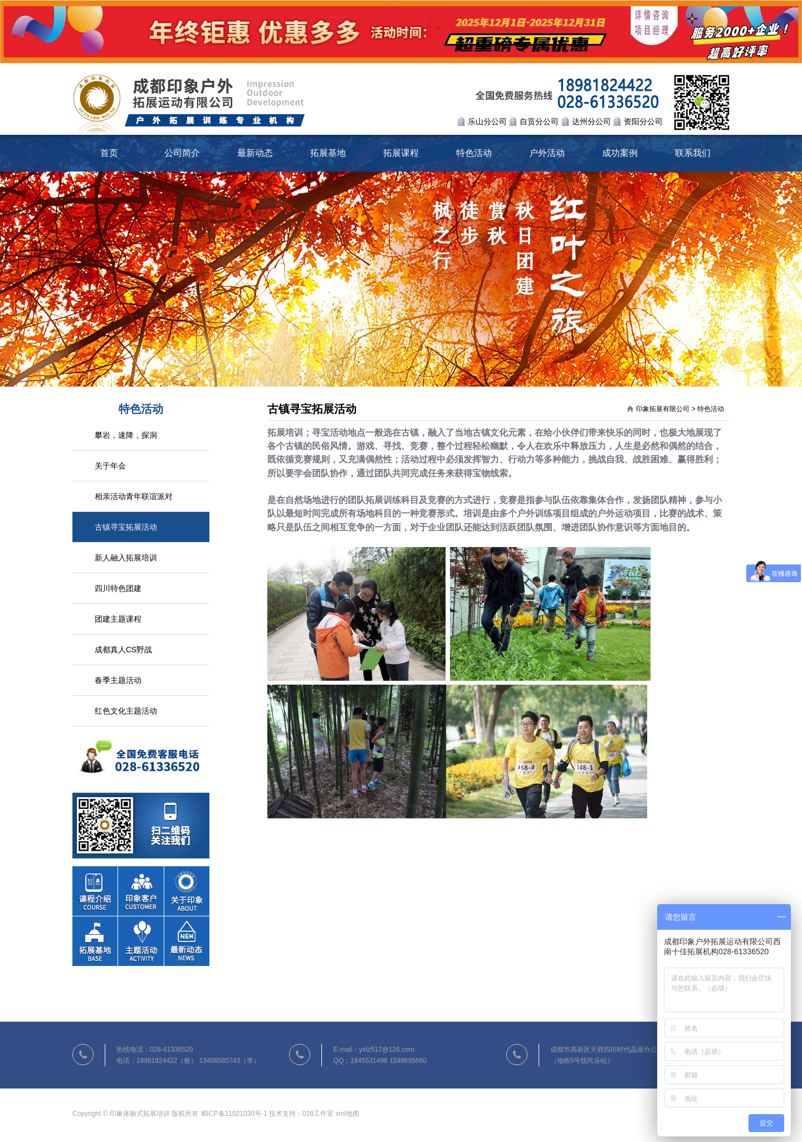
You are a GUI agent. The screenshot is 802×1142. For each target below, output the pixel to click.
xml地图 (347, 1113)
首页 (109, 153)
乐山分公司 (487, 121)
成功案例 (620, 153)
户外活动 (547, 153)
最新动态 (255, 153)
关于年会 (110, 465)
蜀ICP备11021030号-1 (233, 1113)
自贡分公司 (539, 121)
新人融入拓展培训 (126, 557)
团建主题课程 (118, 618)
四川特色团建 (118, 588)
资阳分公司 (643, 121)
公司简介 (182, 153)
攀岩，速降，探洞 (126, 435)
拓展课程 (401, 153)
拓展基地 (328, 153)
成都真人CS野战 (123, 649)
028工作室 (318, 1113)
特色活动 (474, 153)
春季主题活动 (118, 680)
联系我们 (693, 153)
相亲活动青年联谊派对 (134, 496)
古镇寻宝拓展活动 (126, 527)
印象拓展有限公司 (662, 409)
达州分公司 (591, 121)
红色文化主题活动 (126, 710)
